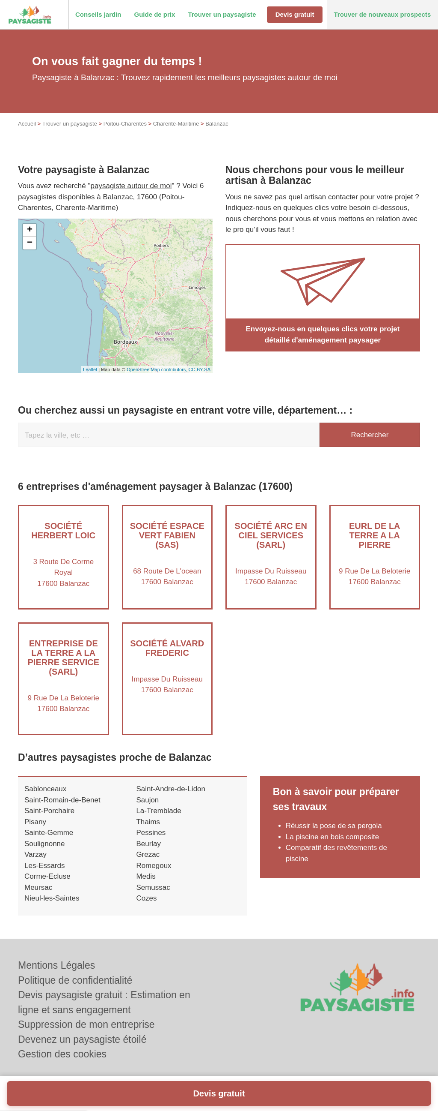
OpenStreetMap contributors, (157, 369)
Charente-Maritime (176, 123)
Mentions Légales (56, 965)
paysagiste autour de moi (131, 186)
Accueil (27, 123)
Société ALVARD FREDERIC (167, 648)
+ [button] (30, 230)
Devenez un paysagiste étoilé (82, 1039)
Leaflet (90, 369)
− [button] (30, 243)
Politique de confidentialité (75, 980)
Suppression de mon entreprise (86, 1024)
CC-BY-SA (199, 369)
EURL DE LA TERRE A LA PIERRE (374, 535)
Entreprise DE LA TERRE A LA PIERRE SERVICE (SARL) (63, 657)
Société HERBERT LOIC (63, 530)
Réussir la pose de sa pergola (334, 826)
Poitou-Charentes (125, 123)
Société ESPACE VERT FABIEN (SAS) (167, 535)
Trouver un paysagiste (69, 123)
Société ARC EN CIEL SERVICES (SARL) (271, 535)
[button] (98, 15)
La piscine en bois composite (332, 837)
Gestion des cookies (62, 1054)
